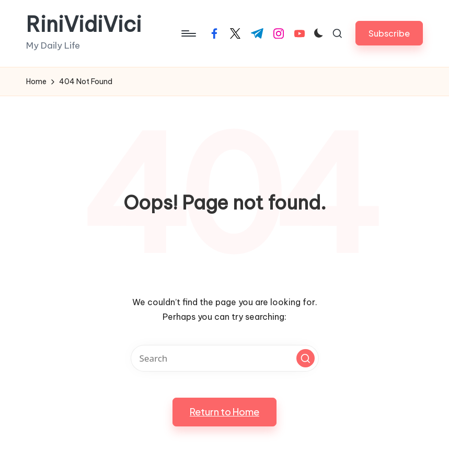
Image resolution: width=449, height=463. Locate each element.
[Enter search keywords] (225, 358)
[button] (389, 33)
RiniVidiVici (84, 24)
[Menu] (187, 33)
